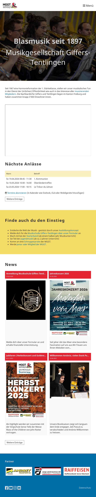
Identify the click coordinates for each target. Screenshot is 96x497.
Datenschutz (85, 487)
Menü (88, 5)
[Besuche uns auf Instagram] (15, 487)
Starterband (32, 236)
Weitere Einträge (14, 199)
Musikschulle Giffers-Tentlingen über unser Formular (53, 233)
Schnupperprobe (32, 241)
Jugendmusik (27, 238)
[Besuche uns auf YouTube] (11, 487)
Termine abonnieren (16, 192)
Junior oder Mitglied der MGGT (31, 244)
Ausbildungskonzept (68, 230)
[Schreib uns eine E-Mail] (19, 487)
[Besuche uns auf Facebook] (6, 487)
